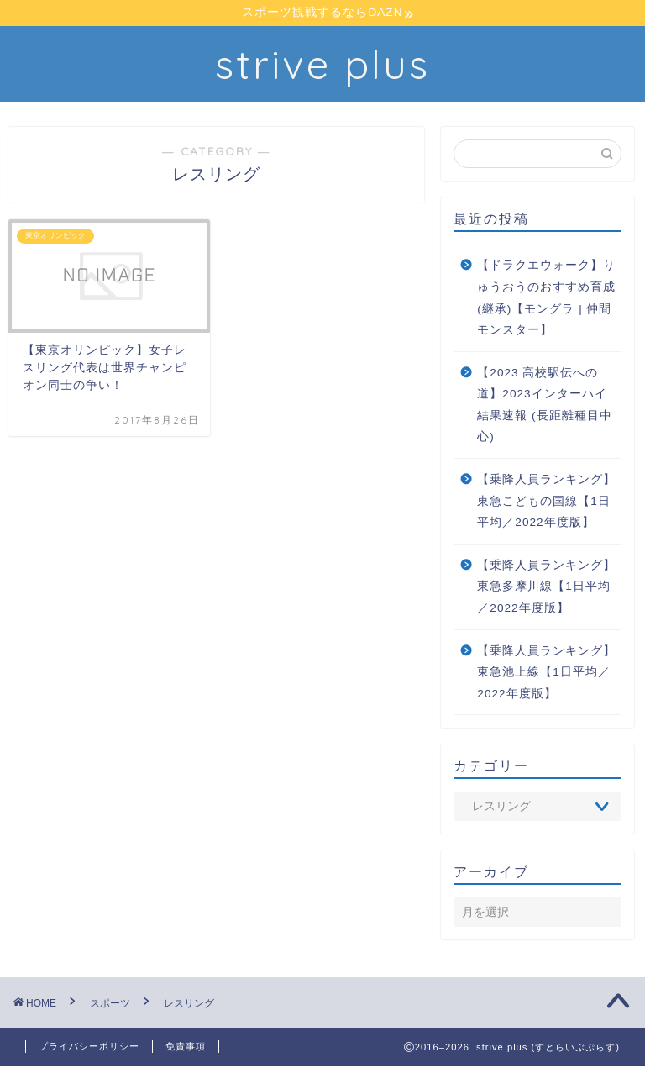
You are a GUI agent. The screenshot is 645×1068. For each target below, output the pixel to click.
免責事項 (185, 1048)
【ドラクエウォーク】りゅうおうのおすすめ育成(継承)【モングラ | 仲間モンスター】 (546, 299)
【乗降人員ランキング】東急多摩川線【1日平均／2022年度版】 (546, 588)
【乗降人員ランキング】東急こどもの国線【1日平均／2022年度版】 (546, 502)
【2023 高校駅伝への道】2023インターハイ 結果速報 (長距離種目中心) (544, 406)
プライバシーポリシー (89, 1048)
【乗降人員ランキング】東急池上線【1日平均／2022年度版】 (546, 673)
